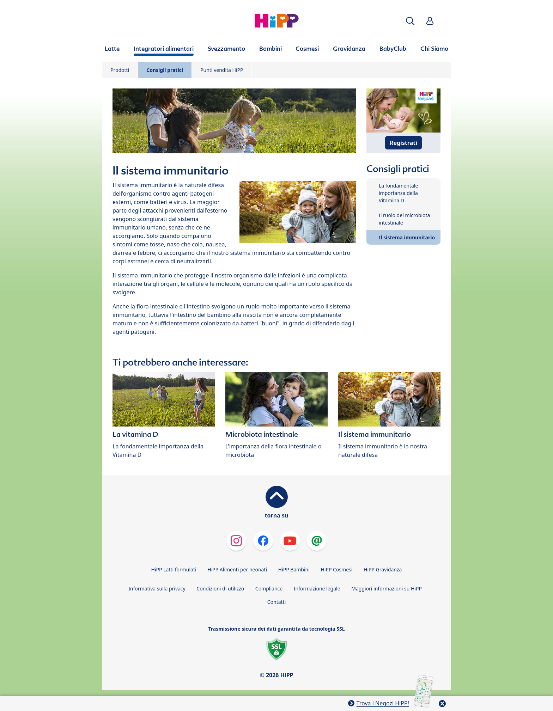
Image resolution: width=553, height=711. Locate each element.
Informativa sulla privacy (157, 588)
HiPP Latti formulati (173, 569)
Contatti (276, 602)
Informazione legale (317, 588)
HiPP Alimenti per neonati (237, 569)
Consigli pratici (164, 70)
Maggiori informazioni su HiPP (386, 588)
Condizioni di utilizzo (220, 588)
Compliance (268, 588)
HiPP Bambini (294, 569)
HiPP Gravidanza (383, 569)
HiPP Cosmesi (336, 569)
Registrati (403, 143)
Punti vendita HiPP (221, 70)
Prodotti (119, 70)
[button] (410, 20)
